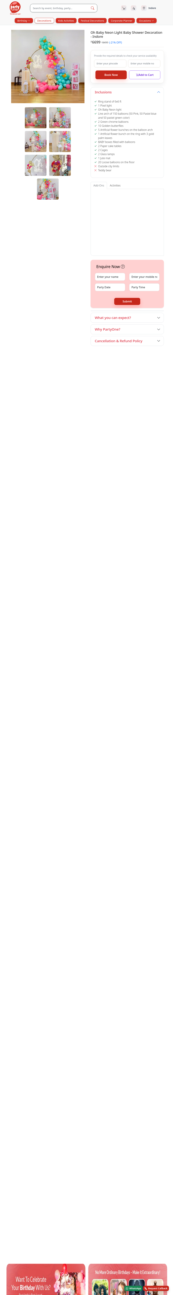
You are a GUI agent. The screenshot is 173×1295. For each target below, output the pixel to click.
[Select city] (152, 8)
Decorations (44, 20)
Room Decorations (55, 712)
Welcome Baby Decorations (58, 707)
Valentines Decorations (84, 712)
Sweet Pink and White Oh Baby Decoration (24, 420)
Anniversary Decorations (93, 707)
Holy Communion (112, 712)
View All (158, 354)
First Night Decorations (23, 716)
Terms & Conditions (117, 757)
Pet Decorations (121, 707)
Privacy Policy (114, 771)
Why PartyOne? (107, 329)
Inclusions (103, 92)
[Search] (59, 8)
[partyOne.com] (15, 8)
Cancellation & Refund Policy (118, 341)
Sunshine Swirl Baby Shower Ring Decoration (64, 420)
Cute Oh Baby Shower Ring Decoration (148, 420)
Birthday (23, 20)
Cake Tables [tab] (138, 194)
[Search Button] (92, 8)
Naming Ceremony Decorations (146, 712)
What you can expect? (113, 317)
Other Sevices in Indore (20, 702)
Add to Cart (145, 75)
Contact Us (80, 757)
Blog (77, 764)
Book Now (111, 75)
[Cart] (123, 8)
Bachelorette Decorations (24, 712)
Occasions (146, 20)
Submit (127, 301)
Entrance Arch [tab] (122, 194)
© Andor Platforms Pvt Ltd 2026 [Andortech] (23, 800)
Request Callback (156, 1288)
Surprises (61, 728)
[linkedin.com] (50, 762)
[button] (106, 216)
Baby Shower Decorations (22, 707)
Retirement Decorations (149, 707)
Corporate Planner (121, 20)
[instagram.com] (40, 762)
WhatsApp (133, 1288)
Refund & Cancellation (118, 764)
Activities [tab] (115, 185)
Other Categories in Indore (23, 724)
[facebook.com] (9, 762)
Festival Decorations (92, 20)
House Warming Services (36, 728)
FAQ (109, 750)
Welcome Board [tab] (102, 194)
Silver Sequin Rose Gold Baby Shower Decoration (105, 420)
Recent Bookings (115, 778)
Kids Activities (66, 20)
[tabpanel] (47, 153)
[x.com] (20, 762)
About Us (79, 750)
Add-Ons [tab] (98, 185)
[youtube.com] (30, 762)
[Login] (133, 8)
